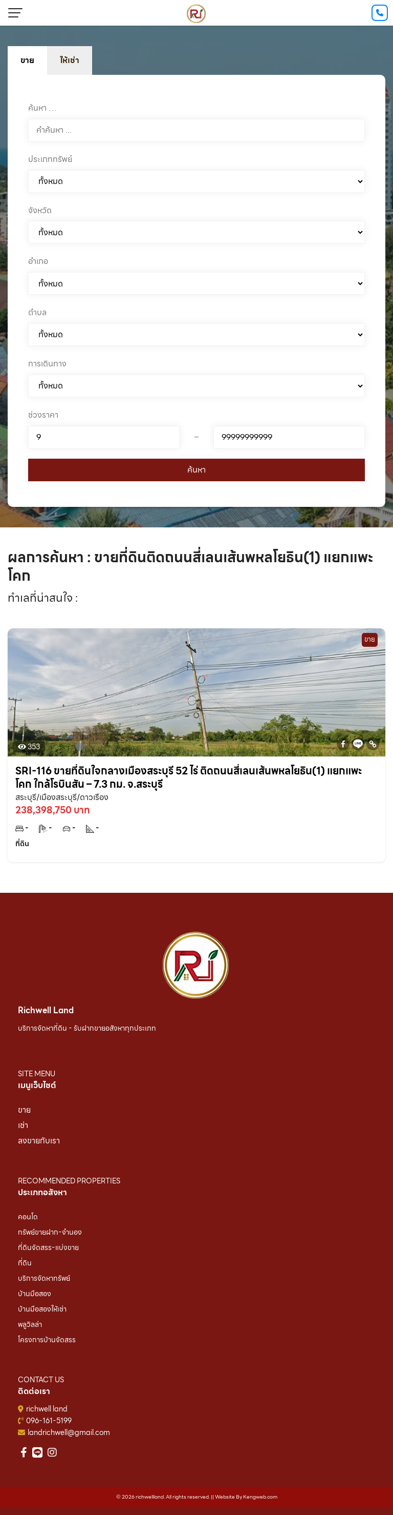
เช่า (23, 1125)
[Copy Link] (372, 744)
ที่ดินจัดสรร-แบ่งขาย (48, 1247)
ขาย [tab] (27, 60)
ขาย (24, 1109)
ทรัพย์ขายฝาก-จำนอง (50, 1232)
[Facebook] (343, 744)
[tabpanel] (196, 291)
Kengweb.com (260, 1497)
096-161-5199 (49, 1420)
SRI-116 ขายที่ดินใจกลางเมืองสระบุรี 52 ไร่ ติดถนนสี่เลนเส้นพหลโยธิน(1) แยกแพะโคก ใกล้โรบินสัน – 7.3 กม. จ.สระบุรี (188, 777)
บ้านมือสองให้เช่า (42, 1309)
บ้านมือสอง (34, 1293)
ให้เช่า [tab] (69, 60)
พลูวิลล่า (30, 1324)
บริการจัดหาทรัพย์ (44, 1278)
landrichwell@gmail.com (69, 1432)
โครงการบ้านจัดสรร (47, 1339)
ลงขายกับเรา (39, 1140)
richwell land (47, 1409)
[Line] (358, 744)
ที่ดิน (25, 1262)
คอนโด (28, 1216)
